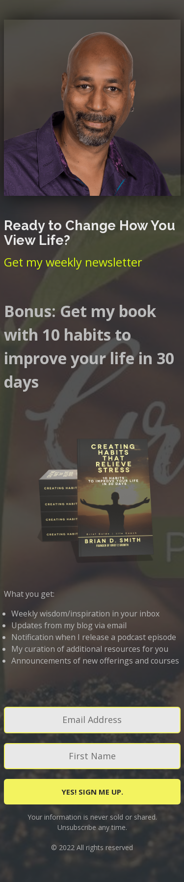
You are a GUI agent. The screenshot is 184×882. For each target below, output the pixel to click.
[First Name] (92, 756)
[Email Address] (92, 720)
